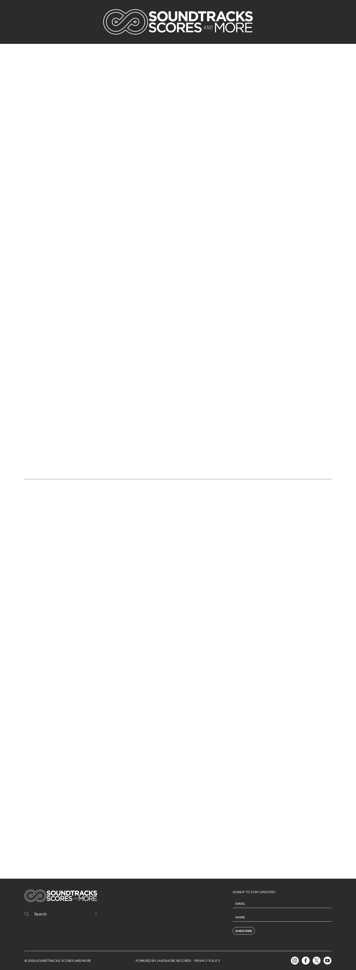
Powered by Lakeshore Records (163, 961)
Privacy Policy (207, 961)
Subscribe (243, 931)
